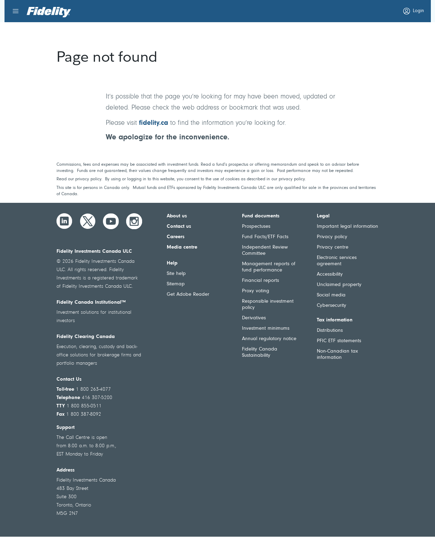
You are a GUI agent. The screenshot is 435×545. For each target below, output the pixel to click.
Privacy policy (332, 237)
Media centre (182, 247)
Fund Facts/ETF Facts (265, 237)
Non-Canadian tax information (337, 354)
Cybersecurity (331, 305)
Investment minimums (265, 328)
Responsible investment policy (268, 304)
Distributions (330, 330)
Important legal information (347, 226)
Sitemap (176, 284)
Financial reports (260, 280)
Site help (176, 273)
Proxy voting (255, 291)
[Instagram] (134, 221)
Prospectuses (256, 226)
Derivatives (254, 318)
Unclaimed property (339, 284)
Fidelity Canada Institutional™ (91, 302)
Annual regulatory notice (269, 338)
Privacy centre (332, 247)
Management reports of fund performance (268, 267)
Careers (175, 237)
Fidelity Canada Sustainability (259, 352)
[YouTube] (111, 221)
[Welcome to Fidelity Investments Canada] (49, 12)
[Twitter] (88, 221)
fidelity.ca (153, 123)
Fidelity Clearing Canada (85, 336)
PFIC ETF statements (339, 341)
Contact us (179, 226)
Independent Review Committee (265, 250)
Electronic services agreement (337, 261)
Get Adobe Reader (188, 294)
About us (177, 216)
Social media (331, 295)
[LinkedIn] (64, 221)
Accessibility (330, 274)
